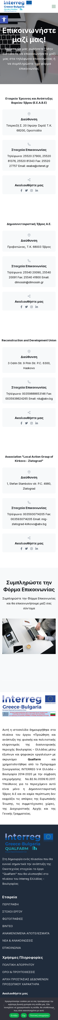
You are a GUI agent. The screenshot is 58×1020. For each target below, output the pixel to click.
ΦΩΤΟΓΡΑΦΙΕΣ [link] (12, 918)
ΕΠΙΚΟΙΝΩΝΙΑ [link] (11, 947)
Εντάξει (14, 1015)
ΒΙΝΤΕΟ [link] (7, 926)
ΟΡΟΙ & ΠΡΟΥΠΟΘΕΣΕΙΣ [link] (18, 972)
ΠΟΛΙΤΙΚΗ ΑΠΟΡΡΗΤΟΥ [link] (18, 964)
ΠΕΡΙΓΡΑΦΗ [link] (10, 904)
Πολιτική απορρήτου (39, 1015)
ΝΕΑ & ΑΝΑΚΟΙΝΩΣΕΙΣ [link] (17, 940)
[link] (4, 19)
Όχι (24, 1015)
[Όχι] (54, 1008)
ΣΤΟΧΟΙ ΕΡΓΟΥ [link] (12, 911)
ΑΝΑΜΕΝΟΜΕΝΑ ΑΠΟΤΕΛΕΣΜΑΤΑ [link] (25, 933)
